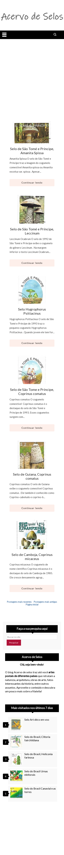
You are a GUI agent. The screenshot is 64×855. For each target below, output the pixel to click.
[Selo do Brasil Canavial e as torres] (17, 793)
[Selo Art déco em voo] (17, 724)
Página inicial (32, 604)
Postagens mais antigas (45, 601)
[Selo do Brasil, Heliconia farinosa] (17, 758)
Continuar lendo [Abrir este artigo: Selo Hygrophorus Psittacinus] (32, 343)
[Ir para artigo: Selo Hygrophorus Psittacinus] (32, 295)
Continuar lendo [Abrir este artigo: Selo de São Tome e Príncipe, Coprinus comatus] (32, 427)
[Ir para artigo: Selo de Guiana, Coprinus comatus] (32, 460)
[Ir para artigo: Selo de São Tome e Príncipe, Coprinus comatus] (32, 375)
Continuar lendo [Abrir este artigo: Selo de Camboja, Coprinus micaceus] (32, 588)
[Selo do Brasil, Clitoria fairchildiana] (17, 741)
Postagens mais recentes (19, 601)
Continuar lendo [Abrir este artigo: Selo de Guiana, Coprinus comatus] (32, 508)
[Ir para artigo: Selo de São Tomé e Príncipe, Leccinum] (32, 215)
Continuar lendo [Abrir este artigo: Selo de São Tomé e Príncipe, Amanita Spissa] (32, 182)
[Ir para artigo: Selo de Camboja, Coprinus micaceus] (32, 540)
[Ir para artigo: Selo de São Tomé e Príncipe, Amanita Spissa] (32, 134)
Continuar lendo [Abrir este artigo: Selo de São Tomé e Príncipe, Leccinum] (32, 263)
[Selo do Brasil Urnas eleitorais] (17, 776)
